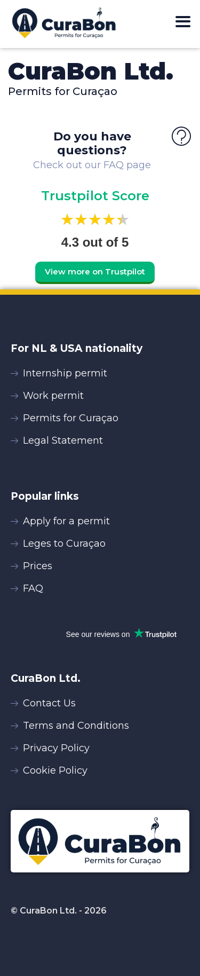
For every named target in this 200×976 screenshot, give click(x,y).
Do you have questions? (92, 143)
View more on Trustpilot (95, 271)
